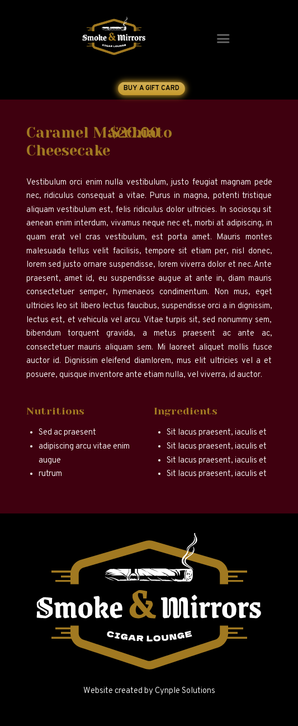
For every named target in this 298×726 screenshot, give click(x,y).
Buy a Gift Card (151, 88)
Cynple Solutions (185, 691)
